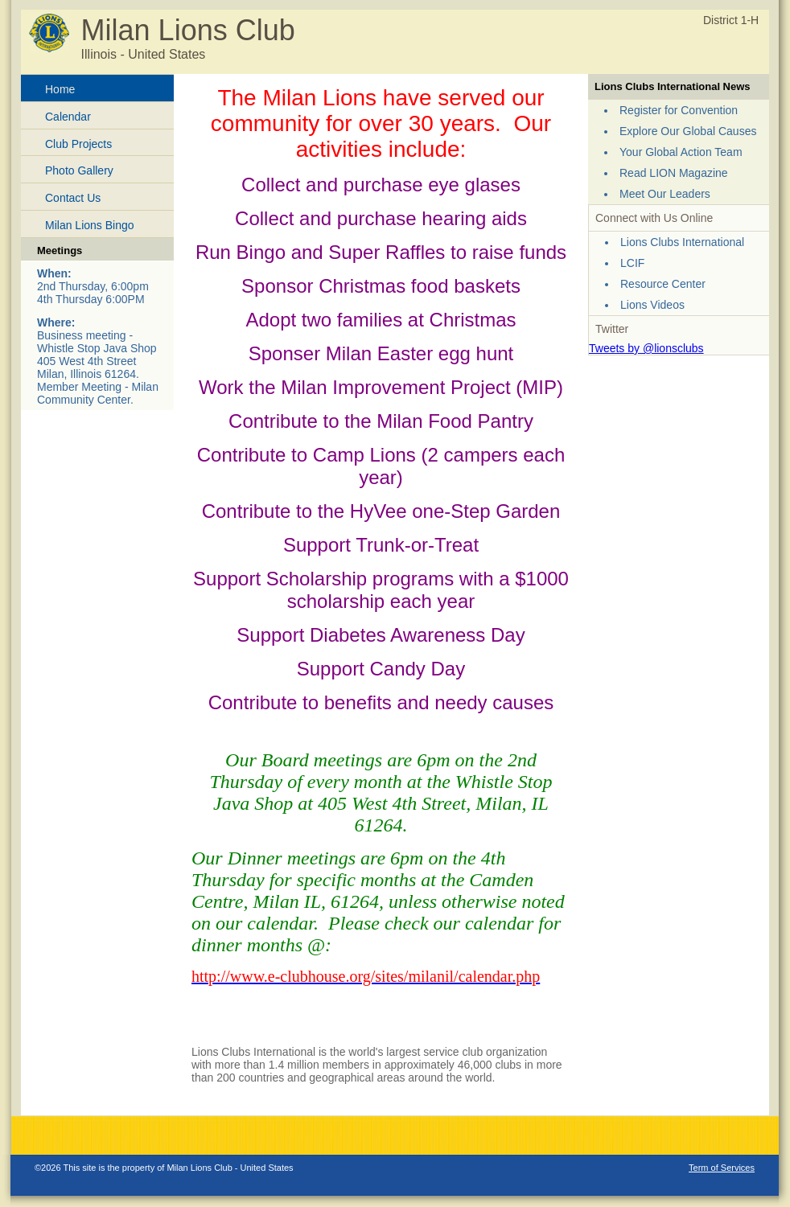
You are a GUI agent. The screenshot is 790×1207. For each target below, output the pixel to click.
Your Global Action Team (681, 152)
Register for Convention (678, 110)
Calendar (68, 116)
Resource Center (663, 283)
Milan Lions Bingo (89, 225)
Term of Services (722, 1167)
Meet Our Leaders (664, 193)
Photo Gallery (79, 170)
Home (60, 89)
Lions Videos (652, 304)
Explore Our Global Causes (687, 131)
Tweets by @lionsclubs (646, 348)
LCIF (632, 263)
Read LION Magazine (673, 172)
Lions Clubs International (682, 242)
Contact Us (73, 197)
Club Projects (78, 144)
